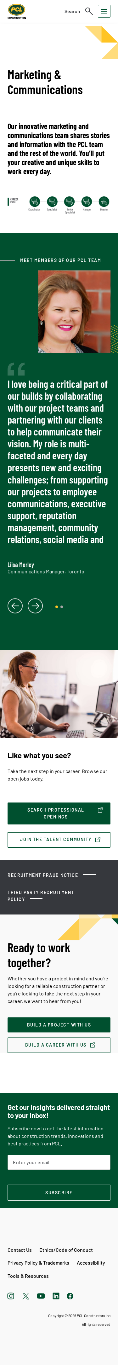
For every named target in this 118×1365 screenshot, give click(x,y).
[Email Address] (59, 1162)
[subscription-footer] (59, 1193)
